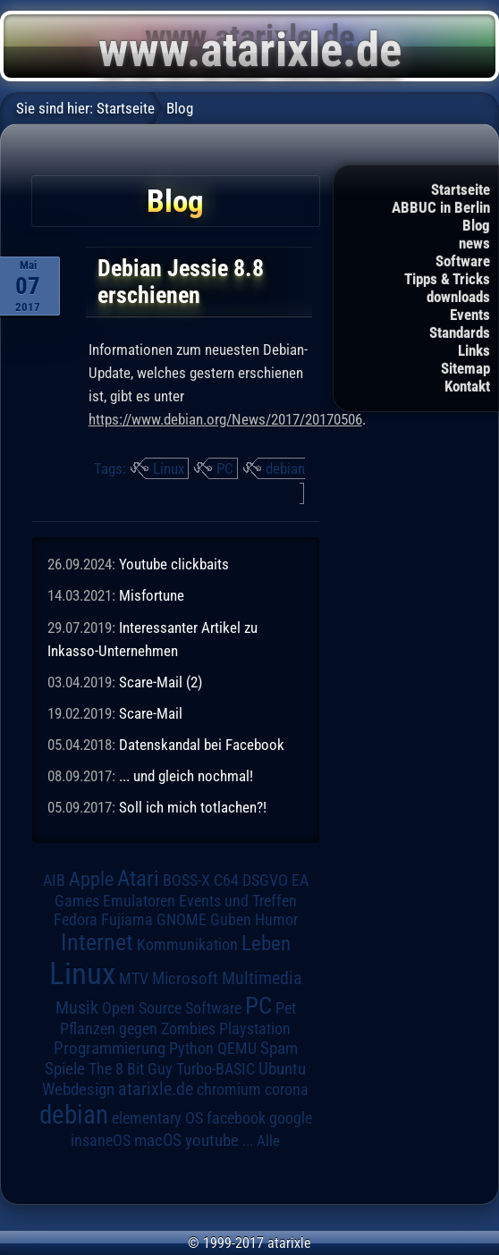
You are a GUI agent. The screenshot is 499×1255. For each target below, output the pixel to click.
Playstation (255, 1029)
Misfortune (151, 595)
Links (474, 350)
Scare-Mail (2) (160, 682)
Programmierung (109, 1048)
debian (285, 468)
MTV (133, 978)
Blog (476, 225)
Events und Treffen (238, 901)
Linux (168, 468)
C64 (226, 880)
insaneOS (101, 1141)
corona (287, 1090)
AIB (54, 880)
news (474, 243)
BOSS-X (186, 880)
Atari (138, 878)
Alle (268, 1141)
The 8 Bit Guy (131, 1068)
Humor (276, 920)
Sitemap (465, 368)
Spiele (65, 1068)
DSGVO (265, 880)
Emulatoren (139, 900)
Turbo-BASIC (215, 1068)
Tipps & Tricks (447, 279)
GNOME (181, 919)
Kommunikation (187, 944)
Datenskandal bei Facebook (201, 745)
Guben (230, 920)
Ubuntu (282, 1069)
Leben (266, 943)
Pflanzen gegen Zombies (138, 1029)
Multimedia (262, 978)
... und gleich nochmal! (186, 776)
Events (470, 315)
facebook (236, 1118)
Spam (279, 1048)
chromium (229, 1090)
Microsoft (185, 978)
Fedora (75, 919)
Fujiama (127, 919)
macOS (158, 1140)
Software (463, 261)
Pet (285, 1008)
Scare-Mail (150, 713)
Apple (91, 878)
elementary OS (157, 1117)
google (290, 1118)
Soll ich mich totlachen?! (192, 807)
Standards (459, 332)
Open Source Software (171, 1008)
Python (191, 1048)
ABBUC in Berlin (441, 207)
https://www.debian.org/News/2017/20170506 (225, 419)
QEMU (237, 1048)
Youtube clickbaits (174, 564)
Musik (76, 1008)
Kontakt (467, 386)
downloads (458, 297)
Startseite (460, 189)
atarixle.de (155, 1089)
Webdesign (78, 1089)
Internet (97, 942)
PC (224, 468)
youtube (212, 1140)
